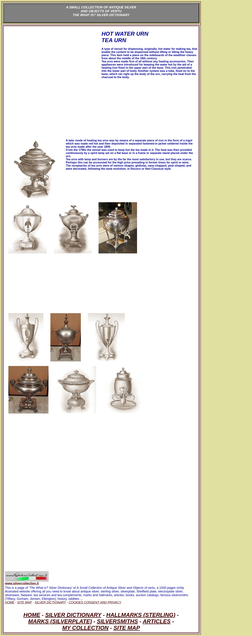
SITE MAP (126, 628)
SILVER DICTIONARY (73, 615)
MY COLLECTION (85, 628)
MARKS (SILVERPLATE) (60, 621)
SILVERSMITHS (117, 621)
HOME (31, 615)
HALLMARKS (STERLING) (140, 615)
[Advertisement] (53, 58)
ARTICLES (156, 621)
